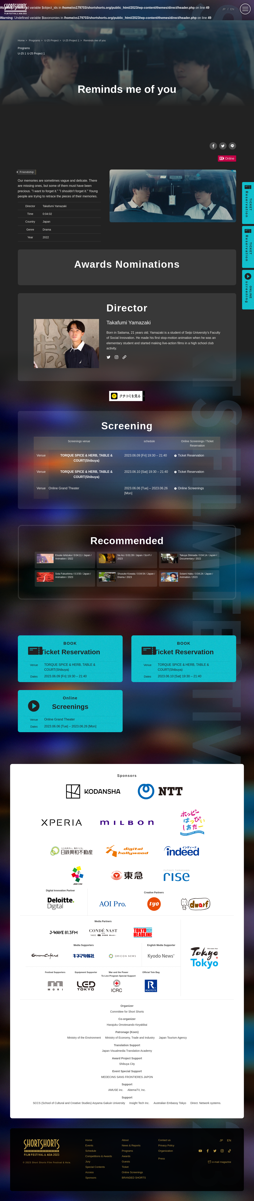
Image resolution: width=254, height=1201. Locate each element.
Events (89, 1145)
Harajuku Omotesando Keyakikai (127, 1024)
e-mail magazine (221, 1161)
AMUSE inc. (115, 1089)
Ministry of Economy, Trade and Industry (130, 1037)
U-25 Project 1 (31, 53)
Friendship (27, 172)
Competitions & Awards (98, 1156)
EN (232, 9)
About (125, 1140)
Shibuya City (127, 1063)
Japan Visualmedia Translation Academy (127, 1050)
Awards (126, 1156)
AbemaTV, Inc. (137, 1089)
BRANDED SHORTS (134, 1177)
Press (161, 1158)
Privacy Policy (166, 1145)
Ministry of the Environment (84, 1037)
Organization (165, 1150)
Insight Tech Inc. (139, 1103)
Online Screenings (191, 488)
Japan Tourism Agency (173, 1037)
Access (89, 1172)
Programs (127, 1150)
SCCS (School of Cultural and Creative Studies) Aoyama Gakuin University (79, 1103)
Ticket (125, 1166)
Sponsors (90, 1177)
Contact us (164, 1140)
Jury (87, 1161)
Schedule (90, 1150)
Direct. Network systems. (205, 1103)
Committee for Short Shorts (127, 1011)
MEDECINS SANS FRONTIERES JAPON (127, 1077)
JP (223, 9)
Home (88, 1140)
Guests (126, 1161)
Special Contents (95, 1166)
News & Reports (131, 1145)
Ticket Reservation (191, 455)
